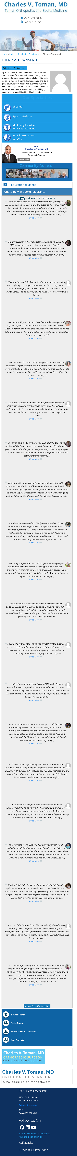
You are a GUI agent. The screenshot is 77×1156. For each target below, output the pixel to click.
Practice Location (33, 1090)
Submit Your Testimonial (13, 68)
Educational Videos (23, 185)
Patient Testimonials (31, 54)
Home (4, 54)
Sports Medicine (22, 116)
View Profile (24, 159)
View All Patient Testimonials (37, 1006)
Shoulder (18, 106)
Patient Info (14, 54)
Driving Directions (28, 1105)
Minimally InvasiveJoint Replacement (24, 127)
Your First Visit (18, 1040)
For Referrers (17, 1023)
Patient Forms (32, 22)
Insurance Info (18, 1014)
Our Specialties (37, 97)
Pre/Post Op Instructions (23, 1031)
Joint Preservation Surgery (23, 137)
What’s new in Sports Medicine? (24, 192)
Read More (34, 217)
